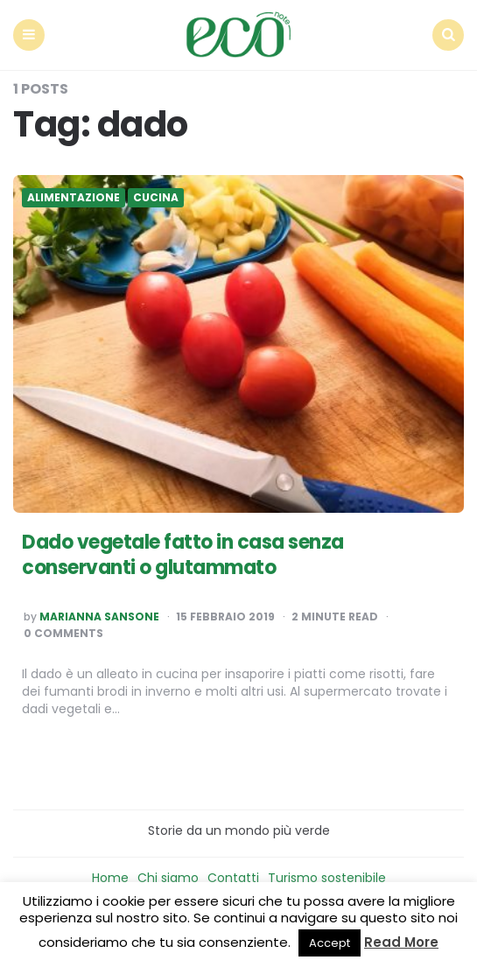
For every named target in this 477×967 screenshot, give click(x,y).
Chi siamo (168, 877)
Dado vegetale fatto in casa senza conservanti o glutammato (183, 555)
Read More (401, 942)
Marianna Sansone (99, 617)
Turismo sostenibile (327, 877)
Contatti (233, 877)
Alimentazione (73, 198)
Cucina (156, 198)
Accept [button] (329, 943)
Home (110, 877)
